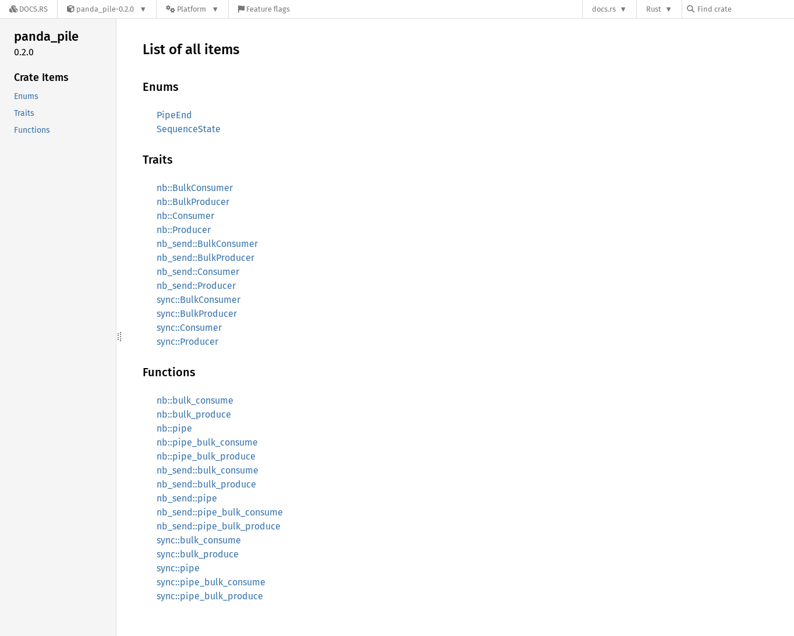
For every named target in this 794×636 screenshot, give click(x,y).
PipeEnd (174, 115)
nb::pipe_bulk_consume (207, 442)
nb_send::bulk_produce (206, 484)
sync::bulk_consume (199, 540)
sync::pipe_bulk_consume (211, 582)
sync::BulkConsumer (198, 299)
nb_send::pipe (187, 498)
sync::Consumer (189, 327)
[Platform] (192, 9)
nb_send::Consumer (198, 271)
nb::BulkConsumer (195, 187)
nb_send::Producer (196, 285)
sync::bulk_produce (198, 554)
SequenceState (189, 129)
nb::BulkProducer (193, 201)
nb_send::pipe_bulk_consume (220, 512)
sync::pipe (178, 568)
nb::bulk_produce (194, 414)
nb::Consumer (185, 215)
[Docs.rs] (28, 9)
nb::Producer (184, 229)
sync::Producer (187, 341)
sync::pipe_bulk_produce (210, 596)
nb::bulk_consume (195, 400)
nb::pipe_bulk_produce (206, 456)
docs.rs (604, 9)
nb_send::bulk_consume (207, 470)
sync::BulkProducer (197, 313)
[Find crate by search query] (745, 9)
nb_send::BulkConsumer (207, 243)
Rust (653, 9)
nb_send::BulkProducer (205, 257)
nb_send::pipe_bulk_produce (219, 526)
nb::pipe (174, 428)
